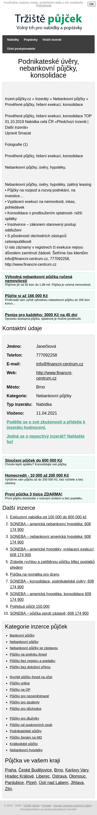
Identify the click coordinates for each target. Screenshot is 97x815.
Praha (10, 770)
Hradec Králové (19, 776)
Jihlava (77, 782)
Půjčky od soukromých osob (31, 725)
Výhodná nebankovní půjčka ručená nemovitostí (38, 279)
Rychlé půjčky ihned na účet (31, 677)
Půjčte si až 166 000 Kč (26, 296)
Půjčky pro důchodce (26, 709)
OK (91, 4)
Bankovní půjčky (22, 635)
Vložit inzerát (51, 39)
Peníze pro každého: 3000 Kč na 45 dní (41, 315)
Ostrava (59, 776)
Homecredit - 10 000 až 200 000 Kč (37, 475)
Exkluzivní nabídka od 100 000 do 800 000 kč (48, 517)
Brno (58, 770)
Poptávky (31, 39)
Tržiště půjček (31, 805)
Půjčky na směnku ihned (28, 654)
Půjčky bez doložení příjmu (30, 667)
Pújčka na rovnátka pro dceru (34, 574)
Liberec (43, 776)
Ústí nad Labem (53, 782)
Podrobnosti (43, 5)
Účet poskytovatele (21, 48)
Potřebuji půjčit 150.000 (30, 606)
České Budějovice (35, 770)
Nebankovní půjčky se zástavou (34, 648)
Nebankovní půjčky (24, 642)
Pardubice (14, 782)
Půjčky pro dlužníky (24, 718)
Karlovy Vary (76, 770)
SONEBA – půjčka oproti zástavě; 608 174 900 (49, 613)
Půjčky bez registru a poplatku (32, 661)
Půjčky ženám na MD (26, 737)
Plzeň (31, 782)
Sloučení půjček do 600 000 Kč (33, 460)
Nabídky (13, 39)
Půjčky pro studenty (25, 702)
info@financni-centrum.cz (59, 364)
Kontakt (46, 805)
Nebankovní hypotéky (26, 750)
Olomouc (77, 776)
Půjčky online (20, 683)
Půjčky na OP (20, 690)
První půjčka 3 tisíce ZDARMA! (33, 494)
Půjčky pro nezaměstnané (29, 696)
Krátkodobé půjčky (24, 744)
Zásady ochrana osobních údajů (72, 805)
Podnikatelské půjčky (26, 731)
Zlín (8, 788)
